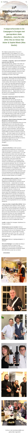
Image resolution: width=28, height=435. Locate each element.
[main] (14, 12)
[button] (1, 2)
